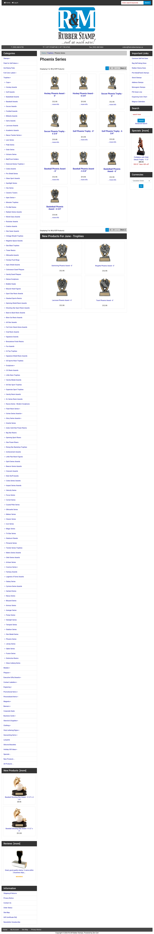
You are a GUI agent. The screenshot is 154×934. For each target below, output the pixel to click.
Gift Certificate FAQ (10, 917)
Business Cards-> (10, 716)
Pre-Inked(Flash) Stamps (140, 73)
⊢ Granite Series (10, 423)
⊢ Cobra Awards (10, 169)
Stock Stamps (137, 78)
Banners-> (7, 706)
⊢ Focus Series (9, 495)
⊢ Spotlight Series (10, 183)
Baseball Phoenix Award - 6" (55, 170)
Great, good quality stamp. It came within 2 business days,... (19, 861)
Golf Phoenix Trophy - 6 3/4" (112, 132)
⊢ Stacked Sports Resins (13, 298)
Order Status (8, 908)
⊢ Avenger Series (10, 610)
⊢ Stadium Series (10, 629)
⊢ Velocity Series (10, 490)
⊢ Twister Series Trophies (13, 548)
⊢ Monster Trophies (11, 202)
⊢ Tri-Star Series (10, 533)
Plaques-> (7, 673)
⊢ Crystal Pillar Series (12, 505)
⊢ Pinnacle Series (10, 543)
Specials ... (7, 754)
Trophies (50, 53)
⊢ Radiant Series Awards (13, 212)
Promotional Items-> (11, 692)
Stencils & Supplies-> (11, 721)
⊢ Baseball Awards (11, 102)
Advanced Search (141, 123)
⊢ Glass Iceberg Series (12, 663)
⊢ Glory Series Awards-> (12, 418)
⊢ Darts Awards (10, 121)
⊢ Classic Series (10, 519)
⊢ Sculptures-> (9, 365)
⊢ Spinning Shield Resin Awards (15, 303)
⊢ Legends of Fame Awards (14, 577)
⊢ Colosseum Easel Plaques (14, 269)
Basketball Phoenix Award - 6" (112, 170)
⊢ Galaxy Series (10, 581)
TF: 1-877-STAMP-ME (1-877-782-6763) (56, 47)
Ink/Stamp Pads (9, 68)
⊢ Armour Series (10, 605)
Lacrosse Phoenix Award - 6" (62, 300)
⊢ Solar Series (9, 150)
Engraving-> (8, 687)
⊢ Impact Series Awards (12, 485)
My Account (14, 930)
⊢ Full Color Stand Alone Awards (15, 327)
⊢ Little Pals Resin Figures (13, 457)
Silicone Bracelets (10, 745)
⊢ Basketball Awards (11, 97)
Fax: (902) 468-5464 (96, 47)
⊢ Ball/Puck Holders (11, 159)
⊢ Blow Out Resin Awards (13, 317)
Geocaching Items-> (10, 735)
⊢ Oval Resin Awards (11, 332)
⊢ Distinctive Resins (11, 658)
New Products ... (9, 759)
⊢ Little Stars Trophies (12, 375)
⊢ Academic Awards (11, 130)
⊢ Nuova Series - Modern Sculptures (17, 404)
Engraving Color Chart (139, 97)
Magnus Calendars (138, 102)
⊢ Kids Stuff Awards (11, 476)
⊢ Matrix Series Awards (12, 553)
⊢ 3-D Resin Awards (11, 370)
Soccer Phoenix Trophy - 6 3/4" (55, 132)
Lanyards (7, 740)
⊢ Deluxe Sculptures (11, 279)
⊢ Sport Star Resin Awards (13, 293)
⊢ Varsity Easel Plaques (12, 274)
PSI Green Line (137, 92)
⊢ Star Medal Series (11, 634)
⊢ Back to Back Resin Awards (14, 313)
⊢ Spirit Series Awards (12, 461)
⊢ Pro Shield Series (11, 174)
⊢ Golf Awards (9, 92)
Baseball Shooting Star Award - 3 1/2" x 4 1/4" (19, 788)
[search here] (141, 114)
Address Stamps (137, 82)
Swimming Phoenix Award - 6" (62, 266)
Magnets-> (7, 701)
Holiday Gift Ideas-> (10, 749)
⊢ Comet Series (9, 500)
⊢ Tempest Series (10, 625)
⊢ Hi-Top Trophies (10, 351)
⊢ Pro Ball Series (10, 207)
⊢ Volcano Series (10, 154)
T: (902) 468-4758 (17, 47)
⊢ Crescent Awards (11, 471)
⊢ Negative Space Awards (13, 241)
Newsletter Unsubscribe (12, 922)
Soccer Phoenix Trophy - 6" (112, 94)
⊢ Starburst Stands (11, 538)
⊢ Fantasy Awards (10, 572)
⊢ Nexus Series (9, 596)
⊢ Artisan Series (10, 562)
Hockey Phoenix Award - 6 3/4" (83, 94)
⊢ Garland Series (10, 591)
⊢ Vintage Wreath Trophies (13, 236)
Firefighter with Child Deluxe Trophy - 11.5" (141, 149)
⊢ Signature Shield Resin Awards (15, 356)
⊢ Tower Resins (9, 250)
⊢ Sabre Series (9, 649)
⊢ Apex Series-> (10, 198)
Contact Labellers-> (10, 682)
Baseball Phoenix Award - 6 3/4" (83, 170)
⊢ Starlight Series (10, 620)
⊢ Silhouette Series (11, 509)
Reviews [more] (12, 843)
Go (141, 186)
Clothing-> (7, 725)
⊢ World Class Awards (12, 217)
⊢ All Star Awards (10, 322)
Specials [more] (140, 130)
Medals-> (7, 668)
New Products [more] (15, 770)
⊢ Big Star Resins (10, 433)
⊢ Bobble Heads (10, 284)
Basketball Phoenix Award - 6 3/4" (54, 207)
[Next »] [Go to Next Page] (123, 68)
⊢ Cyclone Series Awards (13, 586)
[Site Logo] (77, 25)
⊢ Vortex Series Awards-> (13, 413)
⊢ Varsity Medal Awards (12, 380)
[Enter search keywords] (132, 3)
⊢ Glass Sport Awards (12, 178)
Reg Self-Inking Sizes (139, 63)
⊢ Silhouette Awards (11, 255)
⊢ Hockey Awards (10, 87)
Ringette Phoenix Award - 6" (105, 266)
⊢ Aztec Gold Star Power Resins (15, 428)
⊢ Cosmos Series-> (11, 567)
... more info (55, 104)
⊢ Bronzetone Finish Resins (14, 341)
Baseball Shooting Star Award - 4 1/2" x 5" (19, 820)
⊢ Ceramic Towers (10, 193)
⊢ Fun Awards (9, 346)
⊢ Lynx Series (9, 140)
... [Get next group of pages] (117, 68)
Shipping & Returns (10, 893)
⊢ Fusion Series (10, 653)
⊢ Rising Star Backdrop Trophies (15, 447)
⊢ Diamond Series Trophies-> (14, 164)
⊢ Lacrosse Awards (11, 126)
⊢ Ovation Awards (10, 226)
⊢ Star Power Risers (11, 442)
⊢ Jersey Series (9, 644)
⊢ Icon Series (9, 524)
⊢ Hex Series (9, 188)
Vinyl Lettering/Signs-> (11, 730)
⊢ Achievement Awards (12, 452)
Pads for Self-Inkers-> (11, 63)
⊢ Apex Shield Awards (12, 265)
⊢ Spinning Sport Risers (12, 437)
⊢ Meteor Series (10, 514)
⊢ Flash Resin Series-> (12, 409)
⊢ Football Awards (10, 111)
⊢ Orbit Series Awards (12, 557)
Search (147, 3)
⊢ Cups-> (7, 82)
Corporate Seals (9, 711)
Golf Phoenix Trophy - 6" (83, 131)
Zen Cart (96, 933)
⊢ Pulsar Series (9, 615)
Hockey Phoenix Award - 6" (55, 94)
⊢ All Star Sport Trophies (13, 385)
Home (7, 3)
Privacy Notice (9, 898)
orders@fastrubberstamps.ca (132, 47)
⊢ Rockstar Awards (11, 222)
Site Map (7, 912)
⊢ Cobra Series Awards (12, 481)
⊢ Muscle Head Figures (12, 289)
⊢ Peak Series (9, 145)
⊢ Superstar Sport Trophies (13, 389)
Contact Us (7, 903)
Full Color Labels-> (10, 73)
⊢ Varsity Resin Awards (12, 394)
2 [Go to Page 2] (110, 68)
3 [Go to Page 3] (113, 68)
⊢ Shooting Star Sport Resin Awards (17, 308)
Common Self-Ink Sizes (140, 58)
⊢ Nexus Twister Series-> (13, 135)
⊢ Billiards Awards (10, 116)
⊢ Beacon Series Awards (13, 466)
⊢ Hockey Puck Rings (11, 260)
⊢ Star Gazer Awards (11, 231)
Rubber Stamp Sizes (139, 68)
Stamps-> (7, 58)
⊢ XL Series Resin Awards (13, 399)
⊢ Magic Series (9, 529)
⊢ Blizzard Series (10, 601)
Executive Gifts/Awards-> (12, 677)
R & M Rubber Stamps (75, 933)
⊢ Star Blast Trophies (11, 246)
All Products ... (9, 764)
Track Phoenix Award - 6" (104, 300)
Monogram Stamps (138, 87)
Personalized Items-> (11, 697)
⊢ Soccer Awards (10, 106)
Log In (15, 3)
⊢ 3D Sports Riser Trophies (13, 361)
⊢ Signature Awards (11, 337)
